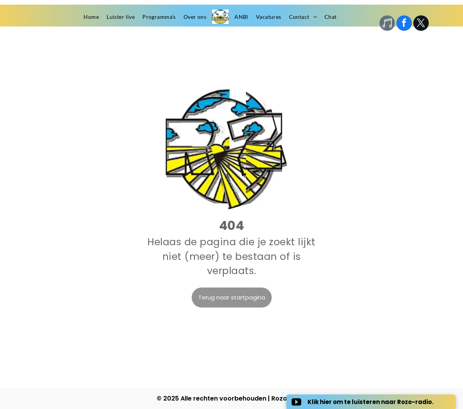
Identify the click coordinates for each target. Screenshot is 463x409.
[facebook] (404, 24)
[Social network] (387, 24)
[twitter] (421, 24)
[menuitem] (91, 17)
